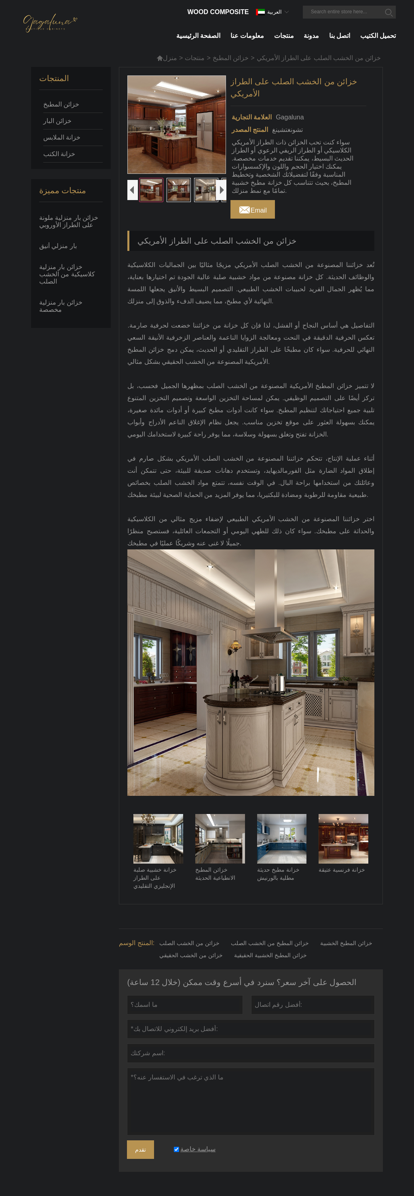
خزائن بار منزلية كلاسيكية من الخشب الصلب (67, 274)
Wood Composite (218, 11)
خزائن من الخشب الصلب (189, 943)
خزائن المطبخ (231, 57)
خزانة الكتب (59, 153)
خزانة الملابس (61, 137)
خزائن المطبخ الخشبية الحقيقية (270, 955)
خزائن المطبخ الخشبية (346, 943)
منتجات (195, 57)
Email (253, 208)
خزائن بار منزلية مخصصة (60, 306)
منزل (166, 58)
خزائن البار (57, 120)
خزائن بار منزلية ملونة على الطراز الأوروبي (68, 221)
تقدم (140, 1149)
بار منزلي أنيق (58, 245)
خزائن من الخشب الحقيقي (191, 955)
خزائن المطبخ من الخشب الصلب (270, 943)
